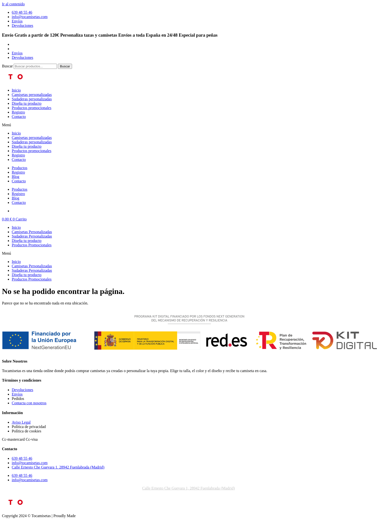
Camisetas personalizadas (32, 95)
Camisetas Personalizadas (32, 232)
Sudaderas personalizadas (32, 99)
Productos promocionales (31, 108)
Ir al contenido (13, 4)
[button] (188, 125)
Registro (18, 112)
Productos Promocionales (32, 245)
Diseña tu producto (27, 103)
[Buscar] (65, 66)
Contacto (19, 117)
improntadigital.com (94, 516)
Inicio (16, 90)
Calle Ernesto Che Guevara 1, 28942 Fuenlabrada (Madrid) (188, 488)
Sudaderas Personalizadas (32, 236)
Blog (15, 177)
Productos (19, 168)
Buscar (7, 66)
